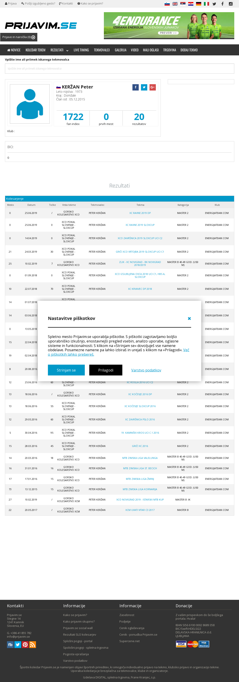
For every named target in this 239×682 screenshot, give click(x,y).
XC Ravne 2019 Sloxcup (140, 225)
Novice (13, 49)
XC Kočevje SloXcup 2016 (140, 406)
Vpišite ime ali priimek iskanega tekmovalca (37, 59)
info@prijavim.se (18, 636)
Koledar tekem (35, 49)
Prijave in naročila (18, 37)
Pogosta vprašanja (76, 654)
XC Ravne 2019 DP (140, 213)
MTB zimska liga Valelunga (140, 458)
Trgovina (169, 49)
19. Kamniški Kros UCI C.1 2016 (140, 432)
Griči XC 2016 (140, 446)
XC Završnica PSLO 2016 (140, 419)
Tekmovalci (102, 49)
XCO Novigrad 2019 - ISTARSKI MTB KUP (140, 499)
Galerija (120, 49)
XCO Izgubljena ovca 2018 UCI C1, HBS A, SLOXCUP (140, 275)
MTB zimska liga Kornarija (140, 489)
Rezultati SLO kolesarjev (79, 634)
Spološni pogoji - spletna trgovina (85, 648)
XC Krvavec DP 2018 (140, 288)
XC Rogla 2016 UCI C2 (140, 382)
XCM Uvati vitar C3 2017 (139, 510)
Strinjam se (66, 369)
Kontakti (66, 3)
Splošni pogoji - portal (77, 641)
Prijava (11, 3)
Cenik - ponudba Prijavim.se (138, 634)
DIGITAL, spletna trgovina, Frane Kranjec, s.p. (126, 677)
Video (134, 49)
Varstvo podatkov (146, 369)
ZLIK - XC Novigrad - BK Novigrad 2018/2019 (140, 264)
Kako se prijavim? (90, 3)
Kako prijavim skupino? (79, 621)
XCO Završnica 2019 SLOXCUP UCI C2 (140, 238)
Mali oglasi (151, 49)
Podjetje (125, 621)
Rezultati (60, 49)
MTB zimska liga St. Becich (140, 468)
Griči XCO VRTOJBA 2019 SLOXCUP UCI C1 (140, 251)
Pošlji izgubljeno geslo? (38, 3)
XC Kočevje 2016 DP (140, 394)
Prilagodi (105, 369)
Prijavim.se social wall (78, 628)
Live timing (81, 49)
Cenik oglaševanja (131, 628)
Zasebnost (126, 615)
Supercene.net (129, 641)
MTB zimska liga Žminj (140, 478)
